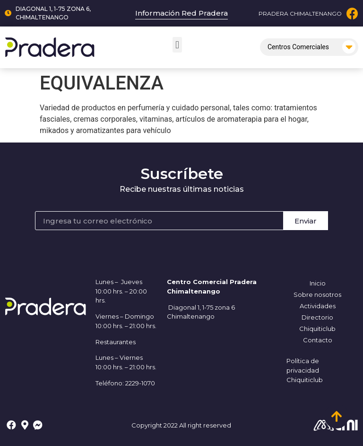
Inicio (318, 283)
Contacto (317, 340)
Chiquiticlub (317, 328)
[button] (177, 45)
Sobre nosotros (317, 294)
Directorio (317, 317)
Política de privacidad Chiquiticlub (304, 370)
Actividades (318, 306)
